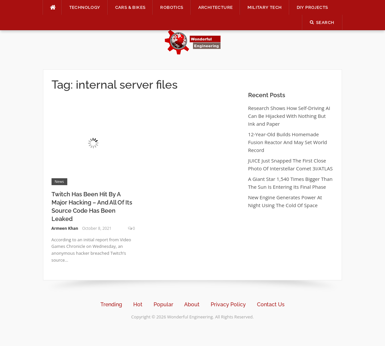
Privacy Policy (228, 304)
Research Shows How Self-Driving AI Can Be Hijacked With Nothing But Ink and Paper (289, 116)
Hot (137, 304)
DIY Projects (312, 7)
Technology (84, 7)
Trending (111, 304)
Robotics (171, 7)
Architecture (215, 7)
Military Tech (264, 7)
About (192, 304)
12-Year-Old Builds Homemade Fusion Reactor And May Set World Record (287, 142)
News (59, 181)
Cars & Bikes (130, 7)
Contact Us (271, 304)
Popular (163, 304)
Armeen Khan (65, 228)
